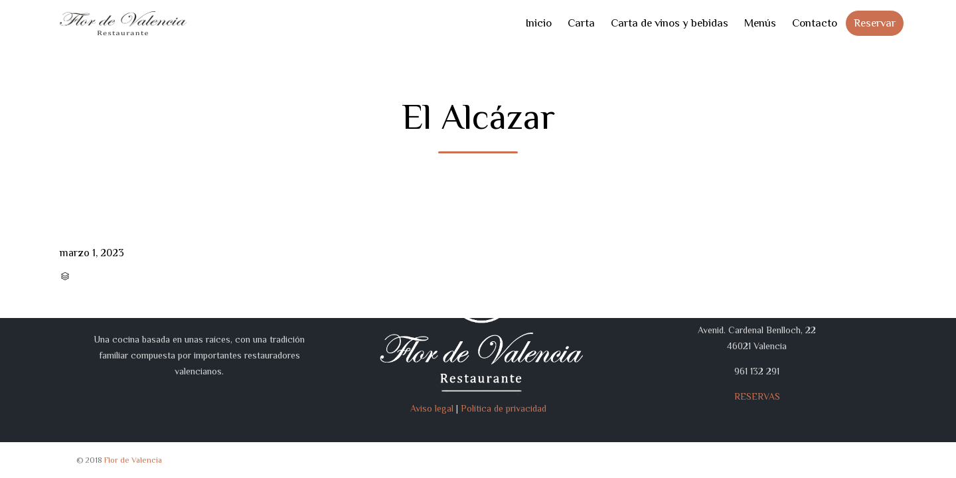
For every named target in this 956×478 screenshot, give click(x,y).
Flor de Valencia (133, 460)
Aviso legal (431, 408)
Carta (581, 23)
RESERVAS (757, 396)
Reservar (875, 23)
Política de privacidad (503, 408)
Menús (760, 23)
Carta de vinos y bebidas (669, 23)
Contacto (814, 23)
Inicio (538, 23)
